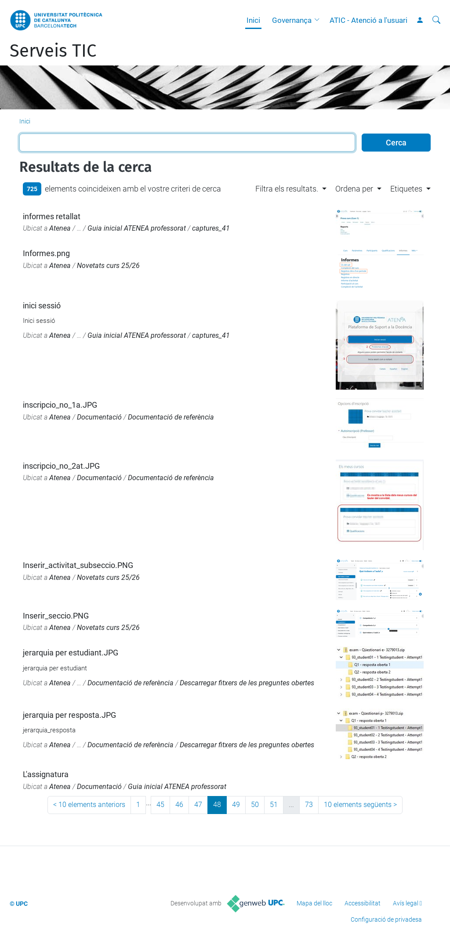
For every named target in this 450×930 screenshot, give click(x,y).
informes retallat (51, 216)
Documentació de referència (171, 417)
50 (255, 804)
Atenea (60, 228)
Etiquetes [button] (406, 188)
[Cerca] (436, 20)
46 (179, 804)
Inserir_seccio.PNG (56, 615)
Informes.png (46, 253)
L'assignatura (46, 774)
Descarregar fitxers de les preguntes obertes (247, 683)
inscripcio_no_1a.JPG (60, 404)
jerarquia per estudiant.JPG (70, 652)
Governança (292, 20)
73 (309, 804)
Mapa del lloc (314, 903)
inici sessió (42, 305)
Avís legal (405, 903)
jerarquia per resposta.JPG (69, 715)
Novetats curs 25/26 (108, 265)
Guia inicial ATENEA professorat (136, 228)
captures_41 (211, 228)
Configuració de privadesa (386, 919)
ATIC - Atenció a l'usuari (368, 20)
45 (160, 804)
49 (236, 804)
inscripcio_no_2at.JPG (61, 465)
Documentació (99, 417)
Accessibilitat (363, 903)
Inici (253, 20)
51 (274, 804)
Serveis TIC (53, 51)
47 (198, 804)
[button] (319, 20)
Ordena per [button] (354, 188)
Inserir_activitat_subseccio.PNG (78, 565)
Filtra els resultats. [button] (286, 188)
